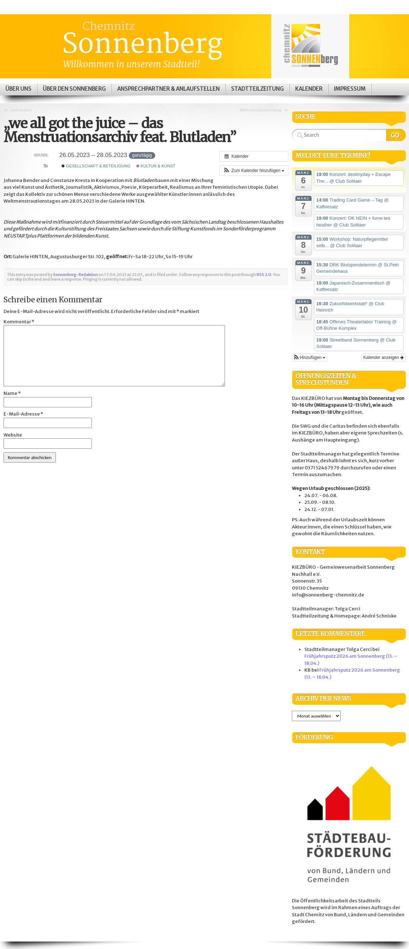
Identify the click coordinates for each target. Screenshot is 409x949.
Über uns (18, 88)
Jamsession (21, 110)
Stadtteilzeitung (257, 88)
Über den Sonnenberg (74, 88)
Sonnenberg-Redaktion (75, 274)
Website (13, 435)
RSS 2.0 (264, 274)
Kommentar (19, 322)
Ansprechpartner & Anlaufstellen (168, 88)
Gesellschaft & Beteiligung (96, 166)
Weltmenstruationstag (261, 110)
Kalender (309, 88)
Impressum (350, 88)
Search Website (396, 135)
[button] (254, 171)
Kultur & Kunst (155, 166)
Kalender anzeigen (383, 357)
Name (12, 393)
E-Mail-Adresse (23, 414)
